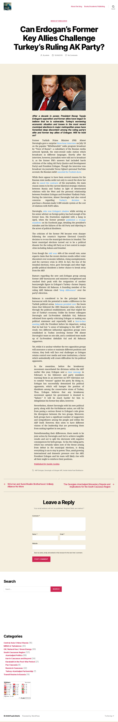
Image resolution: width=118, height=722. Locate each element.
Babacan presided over (65, 305)
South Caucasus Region (15, 653)
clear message (74, 373)
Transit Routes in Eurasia (15, 675)
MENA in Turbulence (59, 22)
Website (35, 544)
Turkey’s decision (69, 201)
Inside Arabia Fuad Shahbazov (73, 471)
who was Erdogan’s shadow (56, 212)
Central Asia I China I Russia (16, 643)
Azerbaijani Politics (14, 656)
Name (34, 535)
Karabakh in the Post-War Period (21, 662)
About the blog (76, 7)
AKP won (52, 254)
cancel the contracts (49, 183)
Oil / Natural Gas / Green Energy (18, 650)
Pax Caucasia (12, 666)
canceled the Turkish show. (69, 172)
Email (62, 535)
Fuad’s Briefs (15, 717)
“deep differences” (67, 291)
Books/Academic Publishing (94, 7)
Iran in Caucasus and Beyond (19, 659)
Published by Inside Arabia (47, 465)
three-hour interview (66, 144)
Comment (36, 517)
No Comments (73, 56)
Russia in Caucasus (14, 669)
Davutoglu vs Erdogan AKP (54, 471)
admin (47, 56)
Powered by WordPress (31, 717)
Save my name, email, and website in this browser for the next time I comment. (58, 553)
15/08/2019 (58, 56)
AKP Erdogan (39, 471)
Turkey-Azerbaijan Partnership (20, 672)
